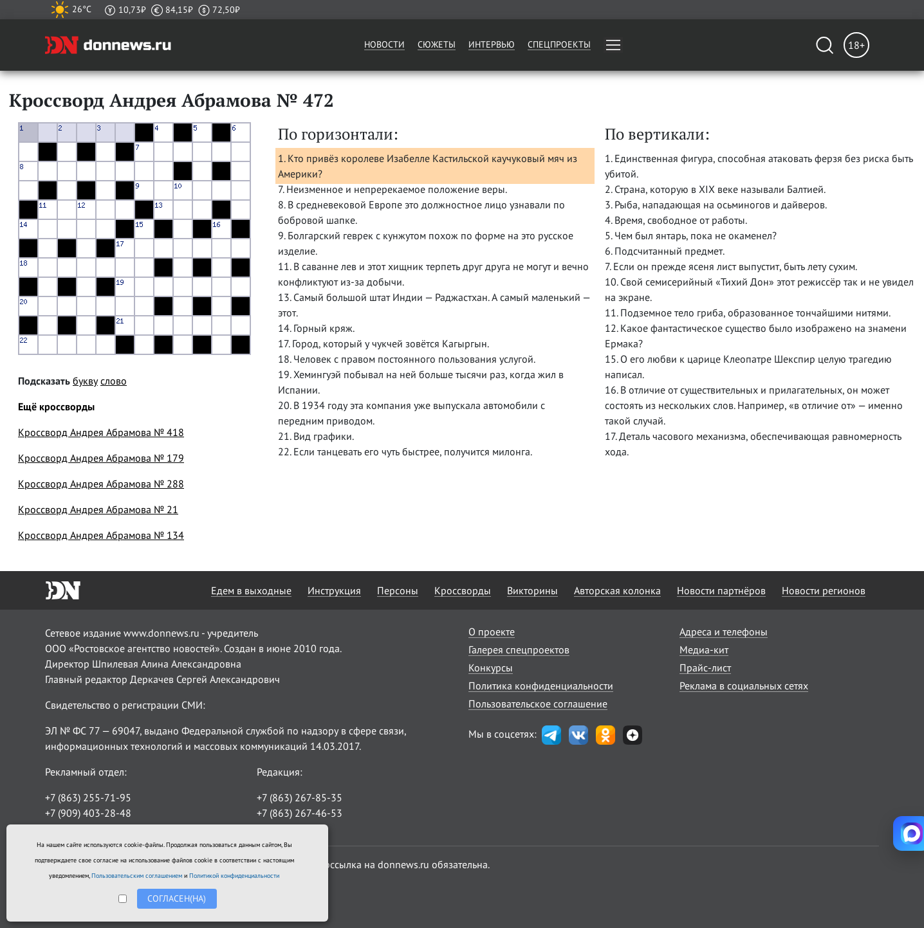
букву (85, 380)
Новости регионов (823, 590)
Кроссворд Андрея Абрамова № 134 (101, 535)
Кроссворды (462, 590)
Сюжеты (437, 44)
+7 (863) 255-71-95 (88, 797)
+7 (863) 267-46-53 (299, 812)
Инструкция (334, 590)
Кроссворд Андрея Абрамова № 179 (101, 457)
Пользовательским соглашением (136, 875)
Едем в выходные (251, 590)
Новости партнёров (721, 590)
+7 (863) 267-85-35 (299, 797)
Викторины (532, 590)
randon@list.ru (290, 828)
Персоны (397, 590)
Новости (384, 44)
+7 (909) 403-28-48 (88, 812)
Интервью (491, 44)
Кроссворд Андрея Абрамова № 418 (101, 432)
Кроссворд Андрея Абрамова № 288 (101, 483)
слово (113, 380)
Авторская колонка (617, 590)
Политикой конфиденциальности (234, 875)
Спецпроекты (559, 44)
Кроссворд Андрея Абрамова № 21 (98, 509)
